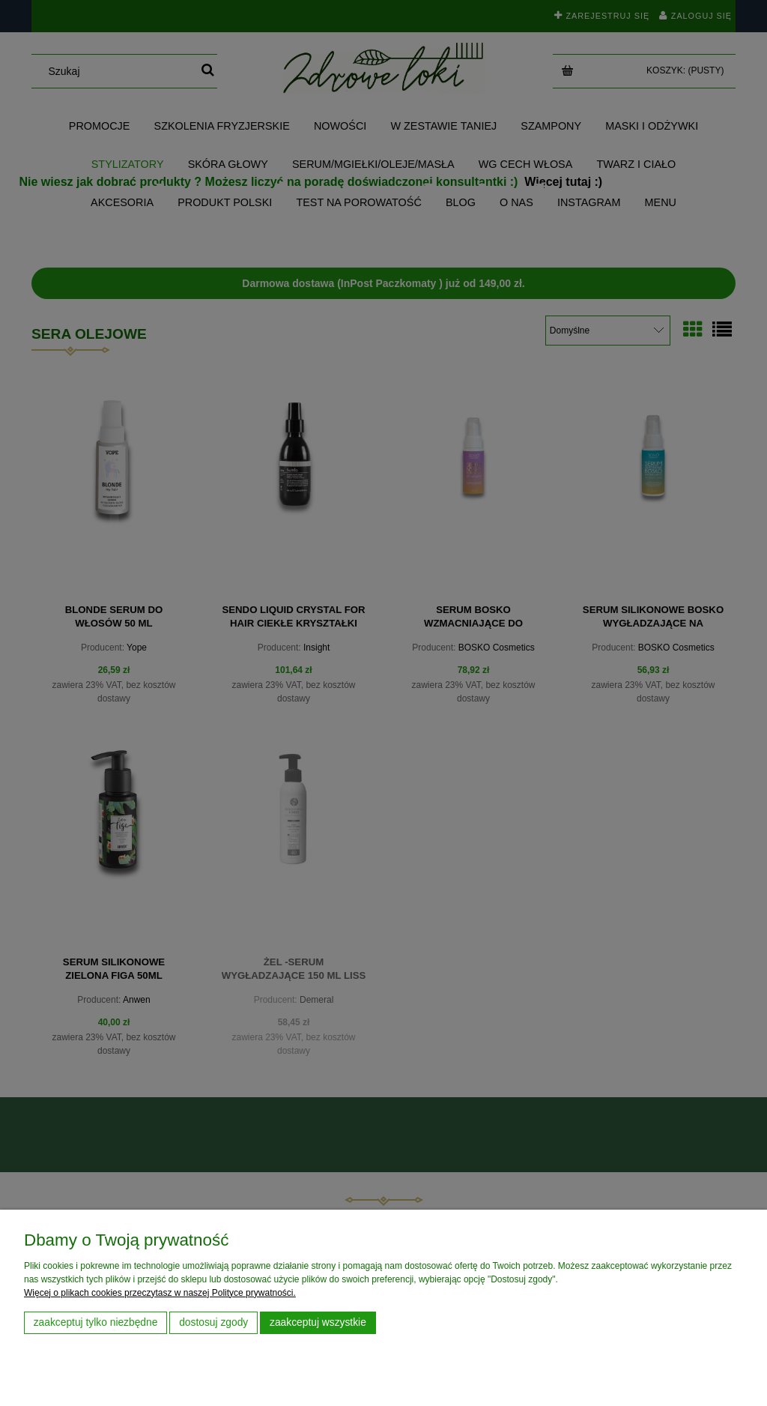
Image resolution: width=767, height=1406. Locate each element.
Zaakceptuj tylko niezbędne (96, 1322)
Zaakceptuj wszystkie (318, 1322)
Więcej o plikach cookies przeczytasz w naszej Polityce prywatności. (160, 1293)
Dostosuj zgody (213, 1322)
